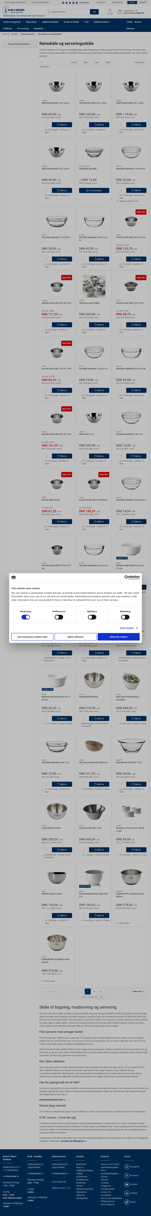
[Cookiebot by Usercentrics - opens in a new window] (127, 577)
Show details (127, 628)
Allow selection (75, 637)
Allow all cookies (119, 637)
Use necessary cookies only (32, 637)
